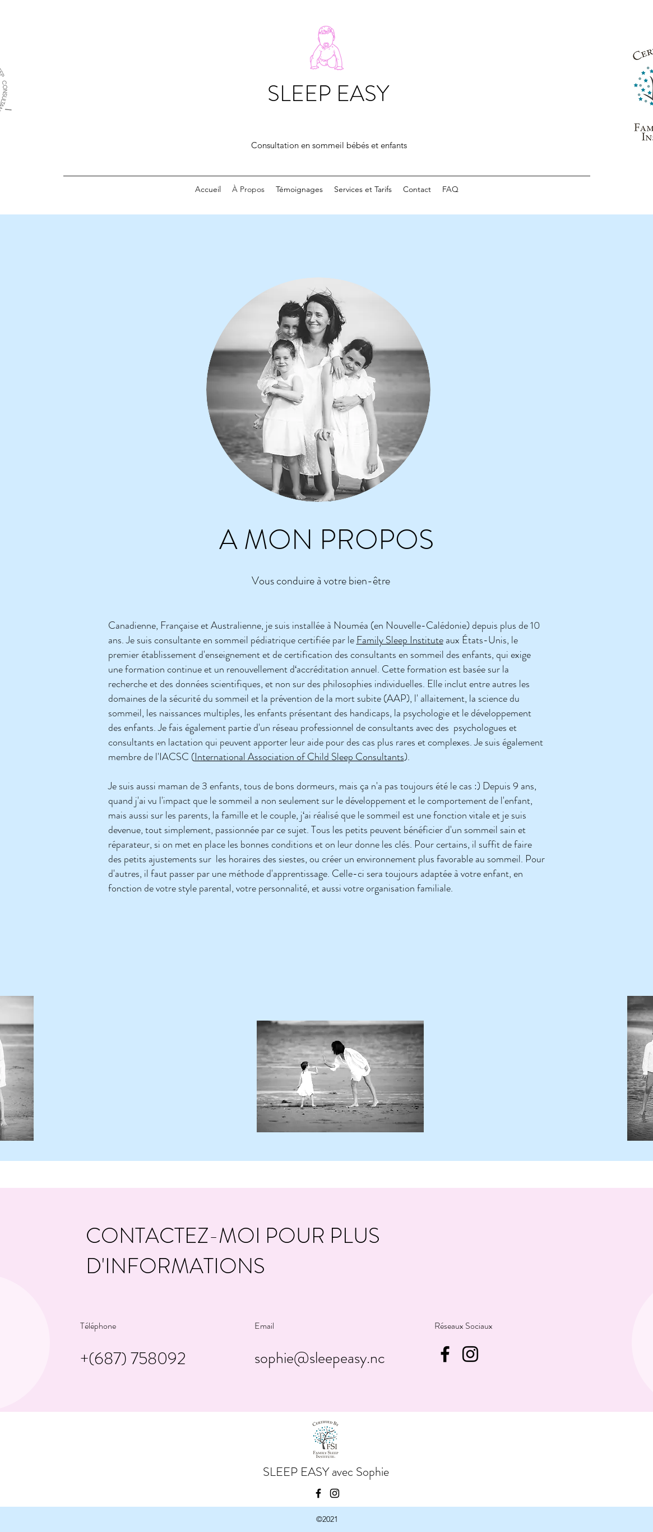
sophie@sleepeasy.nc (319, 1358)
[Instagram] (470, 1354)
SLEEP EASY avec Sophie (326, 1471)
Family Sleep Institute (399, 640)
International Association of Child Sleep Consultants (299, 756)
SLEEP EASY (328, 93)
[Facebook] (445, 1354)
